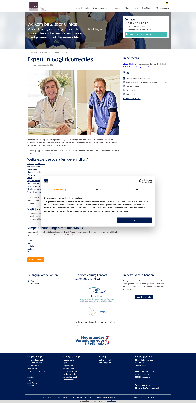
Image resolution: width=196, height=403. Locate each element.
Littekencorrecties (34, 189)
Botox (29, 240)
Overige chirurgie (101, 8)
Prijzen (128, 8)
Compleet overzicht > (132, 98)
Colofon (98, 397)
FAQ (137, 8)
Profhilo (30, 246)
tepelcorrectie (68, 360)
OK (134, 220)
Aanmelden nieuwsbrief (131, 397)
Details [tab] (98, 189)
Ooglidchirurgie (83, 8)
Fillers (29, 243)
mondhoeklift (68, 380)
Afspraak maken (162, 8)
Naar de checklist (144, 297)
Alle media (31, 386)
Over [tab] (136, 189)
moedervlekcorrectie (71, 371)
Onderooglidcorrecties (36, 166)
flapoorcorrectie (69, 366)
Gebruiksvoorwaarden (111, 397)
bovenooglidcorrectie (35, 360)
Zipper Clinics (128, 64)
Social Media (32, 383)
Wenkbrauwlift (33, 169)
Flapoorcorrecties (34, 172)
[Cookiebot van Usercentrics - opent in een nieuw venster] (141, 181)
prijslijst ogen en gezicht (36, 371)
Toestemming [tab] (60, 189)
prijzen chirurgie (105, 360)
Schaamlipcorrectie (35, 183)
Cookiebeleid (147, 397)
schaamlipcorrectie (70, 377)
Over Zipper (148, 8)
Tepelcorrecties (33, 180)
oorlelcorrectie (68, 369)
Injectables (116, 8)
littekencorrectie (69, 374)
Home (44, 52)
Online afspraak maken (139, 34)
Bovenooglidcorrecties (36, 163)
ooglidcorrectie (33, 366)
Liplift (29, 177)
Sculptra (30, 249)
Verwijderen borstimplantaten (39, 192)
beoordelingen (110, 401)
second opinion (105, 363)
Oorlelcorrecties (33, 175)
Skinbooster (32, 252)
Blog (29, 380)
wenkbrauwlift (32, 369)
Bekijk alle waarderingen (133, 67)
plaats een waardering (153, 67)
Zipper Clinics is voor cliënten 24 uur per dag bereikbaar (47, 282)
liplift (65, 363)
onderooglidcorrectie (35, 363)
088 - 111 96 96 (138, 23)
